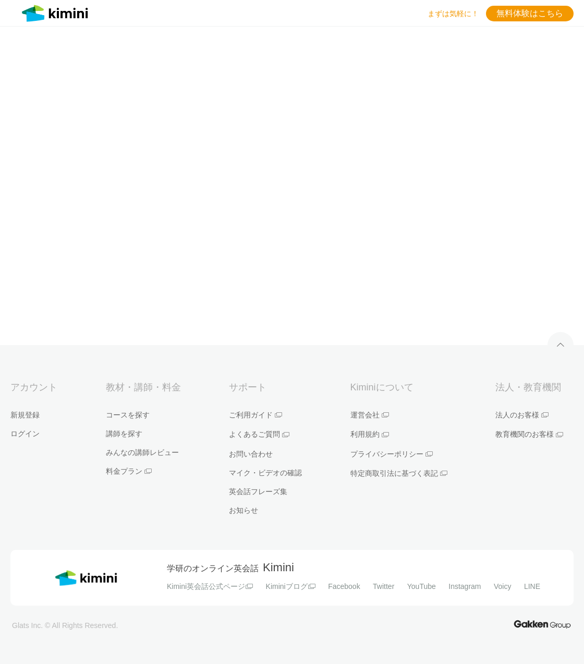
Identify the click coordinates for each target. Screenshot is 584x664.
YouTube (421, 586)
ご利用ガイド (255, 415)
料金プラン (129, 471)
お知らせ (243, 510)
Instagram (464, 586)
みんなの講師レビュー (142, 452)
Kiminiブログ (290, 586)
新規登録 (25, 415)
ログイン (25, 433)
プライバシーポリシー (391, 454)
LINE (532, 586)
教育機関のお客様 (529, 434)
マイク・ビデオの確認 (265, 473)
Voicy (502, 586)
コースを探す (128, 415)
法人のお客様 (522, 415)
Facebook (344, 586)
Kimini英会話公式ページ (210, 586)
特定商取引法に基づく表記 (398, 473)
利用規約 (369, 434)
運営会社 (369, 415)
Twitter (383, 586)
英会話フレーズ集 (258, 491)
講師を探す (124, 433)
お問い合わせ (251, 454)
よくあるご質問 (259, 434)
